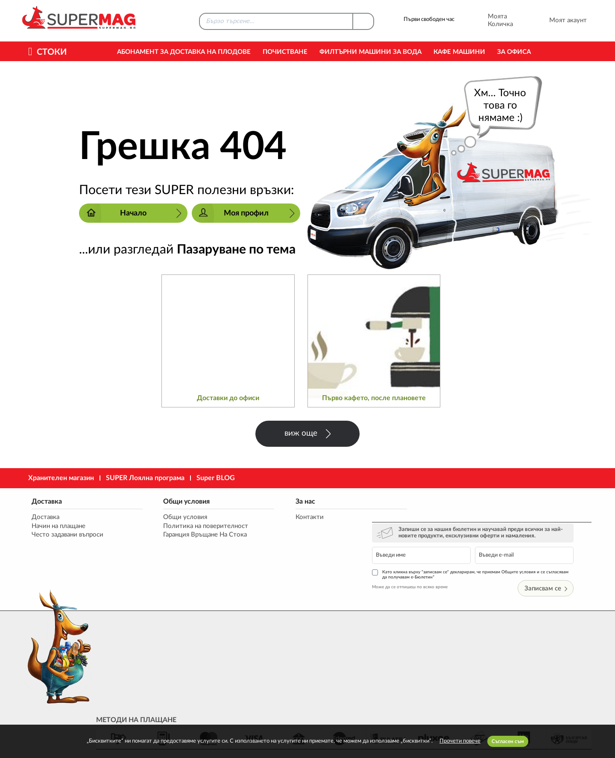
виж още (307, 433)
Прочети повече (459, 741)
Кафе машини (459, 52)
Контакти (292, 518)
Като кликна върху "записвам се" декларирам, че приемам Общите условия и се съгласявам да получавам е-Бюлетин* (491, 546)
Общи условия (177, 501)
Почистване (285, 52)
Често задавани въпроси (66, 536)
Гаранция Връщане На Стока (196, 536)
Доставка (46, 501)
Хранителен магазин (61, 478)
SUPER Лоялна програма (145, 478)
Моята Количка (489, 20)
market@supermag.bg (540, 658)
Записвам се (564, 560)
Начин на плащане (58, 527)
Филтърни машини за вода (370, 52)
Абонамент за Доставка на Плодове (184, 52)
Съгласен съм (508, 741)
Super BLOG (215, 478)
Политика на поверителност (196, 527)
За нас (288, 501)
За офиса (514, 52)
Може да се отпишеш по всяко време (431, 558)
